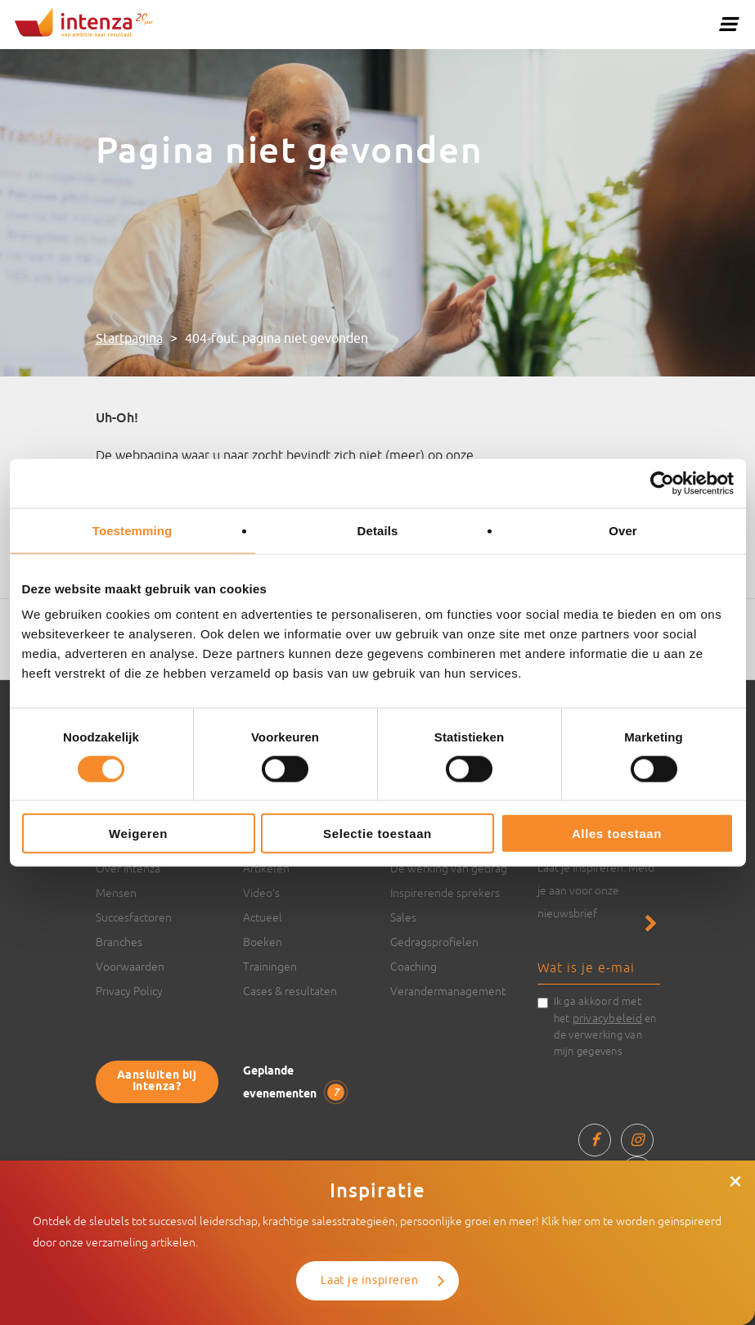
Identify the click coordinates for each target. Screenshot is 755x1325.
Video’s (261, 893)
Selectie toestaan (377, 834)
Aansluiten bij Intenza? (157, 1081)
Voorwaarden (130, 966)
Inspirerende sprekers (445, 893)
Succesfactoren (134, 917)
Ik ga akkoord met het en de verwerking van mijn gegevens (605, 1026)
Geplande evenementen (293, 1083)
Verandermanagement (448, 991)
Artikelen (266, 868)
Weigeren (138, 834)
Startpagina (129, 339)
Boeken (262, 942)
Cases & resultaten (290, 991)
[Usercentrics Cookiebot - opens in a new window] (662, 483)
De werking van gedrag (448, 868)
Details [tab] (377, 530)
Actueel (262, 917)
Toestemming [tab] (132, 530)
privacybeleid (607, 1018)
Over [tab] (623, 530)
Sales (403, 917)
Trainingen (270, 966)
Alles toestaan (617, 834)
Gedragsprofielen (434, 942)
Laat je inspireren (369, 1280)
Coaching (413, 966)
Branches (119, 942)
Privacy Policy (129, 991)
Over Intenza (128, 868)
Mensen (116, 893)
